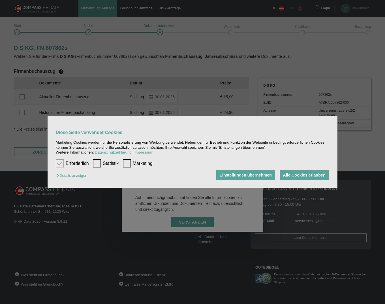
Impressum (144, 152)
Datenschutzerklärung (113, 152)
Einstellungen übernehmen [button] (245, 175)
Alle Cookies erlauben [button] (304, 175)
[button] (73, 175)
